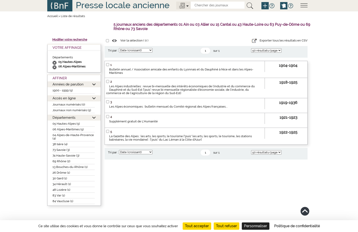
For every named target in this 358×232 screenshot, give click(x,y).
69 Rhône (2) (61, 161)
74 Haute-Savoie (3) (66, 155)
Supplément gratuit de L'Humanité (133, 121)
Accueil (52, 16)
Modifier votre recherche (69, 39)
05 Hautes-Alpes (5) (66, 123)
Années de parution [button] (68, 84)
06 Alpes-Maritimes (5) (68, 129)
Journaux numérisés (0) (69, 104)
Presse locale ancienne (122, 5)
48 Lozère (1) (61, 189)
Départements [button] (64, 117)
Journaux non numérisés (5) (72, 110)
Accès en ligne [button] (64, 98)
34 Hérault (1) (62, 184)
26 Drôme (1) (61, 172)
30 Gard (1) (60, 178)
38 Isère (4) (60, 144)
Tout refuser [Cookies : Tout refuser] (226, 226)
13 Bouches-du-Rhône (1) (70, 167)
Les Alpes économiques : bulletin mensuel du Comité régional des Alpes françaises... (168, 106)
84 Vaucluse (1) (63, 201)
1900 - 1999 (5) (63, 90)
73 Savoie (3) (61, 150)
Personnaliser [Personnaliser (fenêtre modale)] (255, 226)
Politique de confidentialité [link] (297, 226)
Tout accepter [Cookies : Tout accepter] (197, 226)
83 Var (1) (59, 195)
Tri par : (113, 50)
